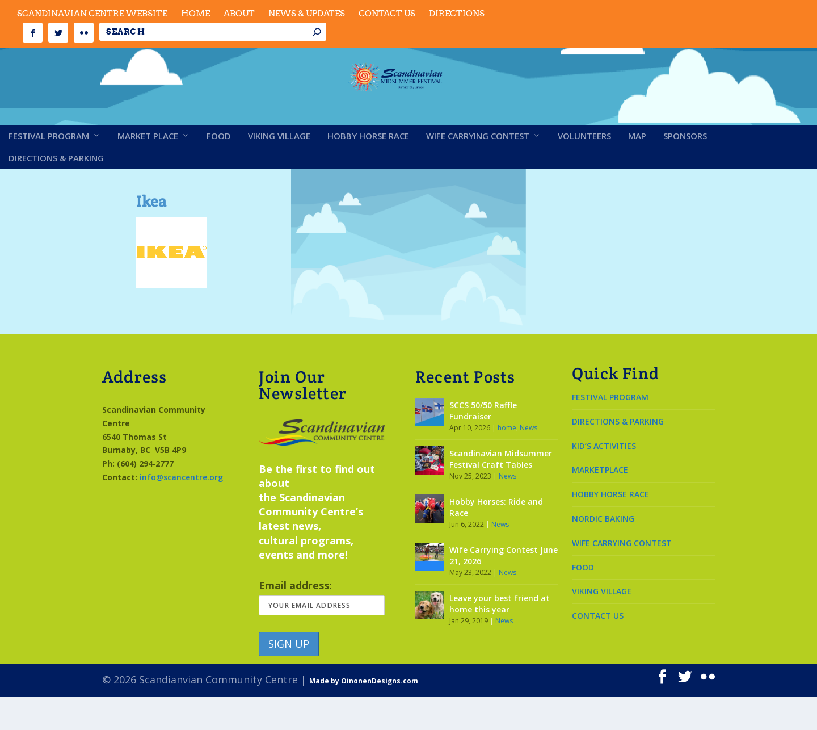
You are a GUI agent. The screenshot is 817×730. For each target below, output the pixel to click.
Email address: (322, 630)
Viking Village (279, 170)
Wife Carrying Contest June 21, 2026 (503, 589)
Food (219, 170)
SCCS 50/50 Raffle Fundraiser (483, 444)
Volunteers (584, 170)
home (507, 461)
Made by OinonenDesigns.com (363, 714)
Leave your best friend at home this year (499, 637)
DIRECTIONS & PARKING (618, 455)
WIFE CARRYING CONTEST (622, 576)
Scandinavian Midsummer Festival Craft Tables (500, 492)
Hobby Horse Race (368, 170)
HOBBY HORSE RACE (610, 527)
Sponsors (685, 170)
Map (637, 170)
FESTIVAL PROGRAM (610, 430)
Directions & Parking (56, 192)
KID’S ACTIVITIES (604, 478)
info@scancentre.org (181, 510)
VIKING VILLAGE (601, 624)
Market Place (147, 170)
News (528, 461)
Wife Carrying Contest (477, 170)
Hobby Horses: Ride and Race (496, 541)
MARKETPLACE (600, 503)
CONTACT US (598, 649)
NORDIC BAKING (603, 552)
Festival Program (49, 170)
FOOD (583, 600)
